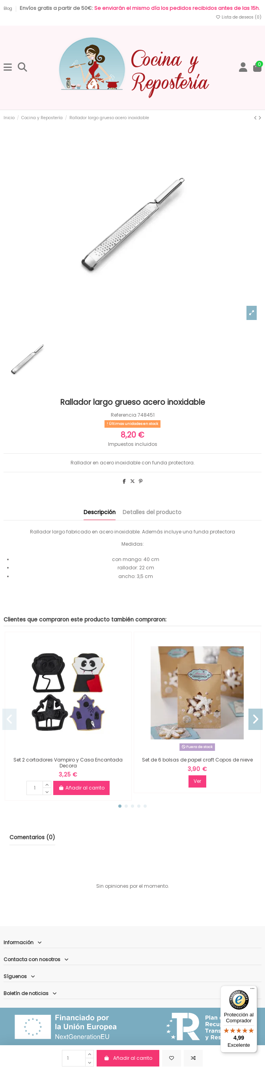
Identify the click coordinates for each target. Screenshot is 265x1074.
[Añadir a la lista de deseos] (171, 1058)
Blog (8, 8)
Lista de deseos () (238, 17)
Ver (197, 781)
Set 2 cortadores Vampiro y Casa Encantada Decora (68, 762)
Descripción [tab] (100, 512)
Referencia (123, 415)
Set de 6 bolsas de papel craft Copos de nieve (197, 759)
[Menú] (252, 990)
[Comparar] (193, 1058)
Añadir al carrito (128, 1058)
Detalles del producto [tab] (152, 512)
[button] (119, 806)
